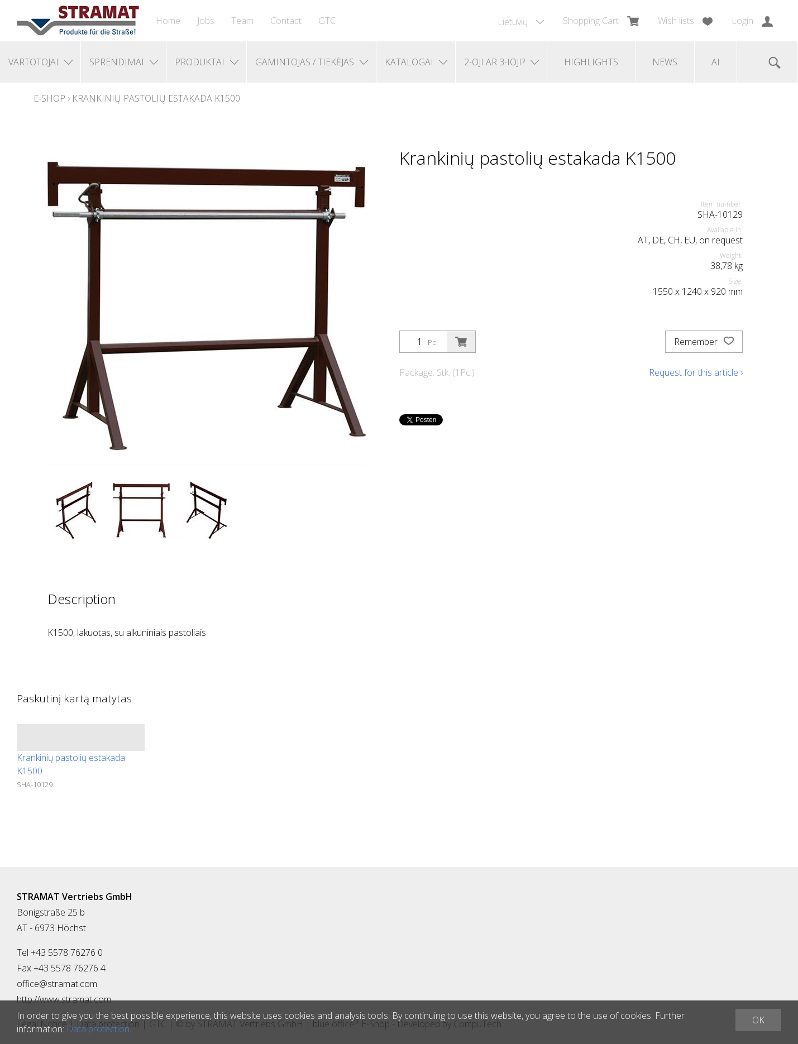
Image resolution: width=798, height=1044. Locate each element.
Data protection (98, 1029)
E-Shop (49, 98)
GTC (327, 21)
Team (242, 21)
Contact (286, 21)
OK (758, 1020)
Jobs (205, 21)
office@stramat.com (57, 984)
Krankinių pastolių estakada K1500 (156, 98)
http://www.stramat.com (64, 999)
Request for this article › (696, 372)
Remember (704, 341)
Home (168, 21)
